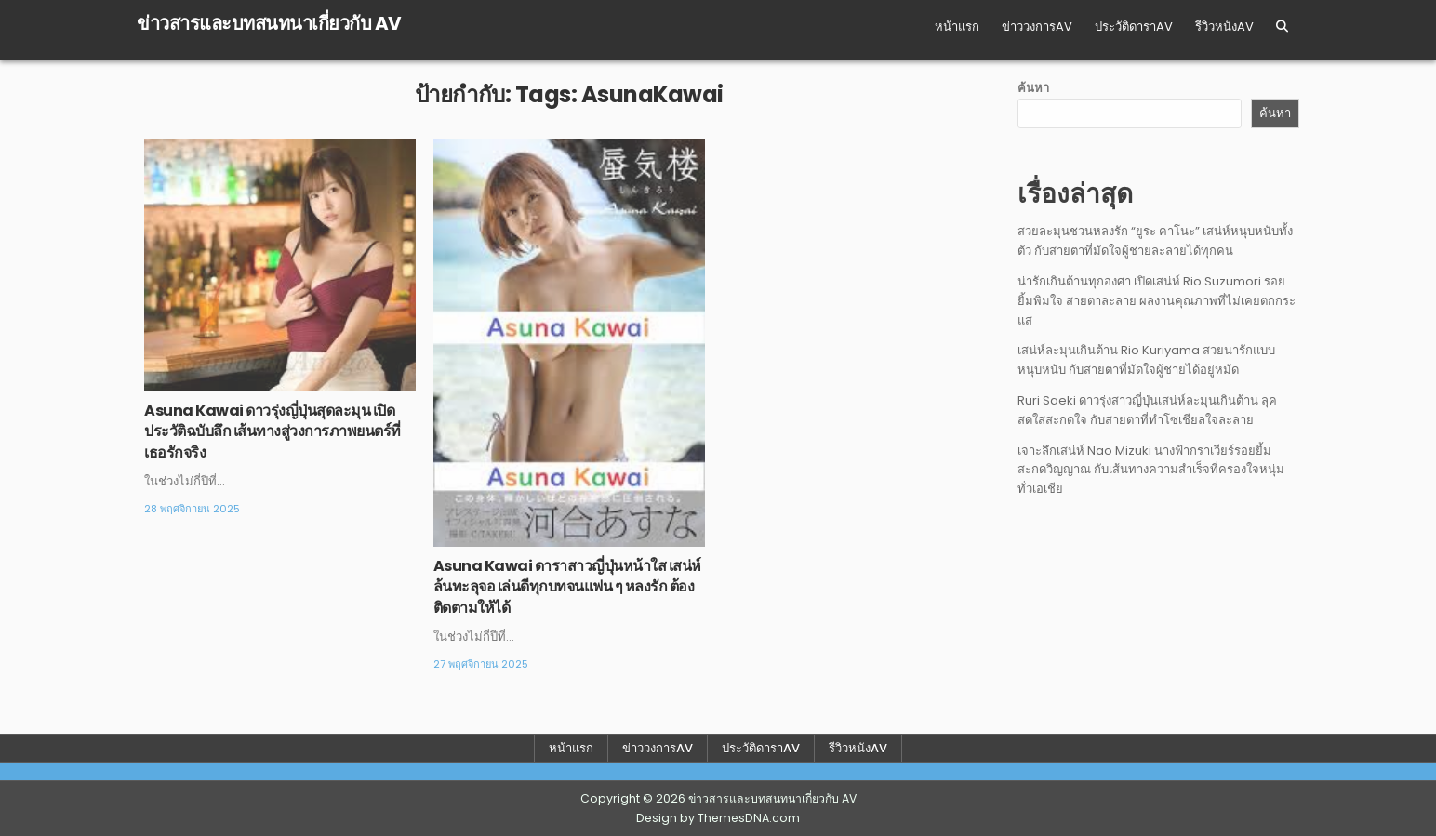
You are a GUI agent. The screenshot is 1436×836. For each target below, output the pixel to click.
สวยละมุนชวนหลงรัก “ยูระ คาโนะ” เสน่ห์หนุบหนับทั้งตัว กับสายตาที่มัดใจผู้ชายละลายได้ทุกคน (1155, 240)
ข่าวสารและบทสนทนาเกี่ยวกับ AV (269, 23)
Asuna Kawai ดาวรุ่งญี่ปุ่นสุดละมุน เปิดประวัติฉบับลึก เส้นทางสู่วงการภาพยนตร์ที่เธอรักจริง (272, 431)
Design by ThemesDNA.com (718, 818)
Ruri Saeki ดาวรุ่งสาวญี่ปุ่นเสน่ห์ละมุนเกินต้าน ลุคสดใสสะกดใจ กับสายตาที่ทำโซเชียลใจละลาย (1147, 410)
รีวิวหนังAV (1224, 26)
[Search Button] (1282, 26)
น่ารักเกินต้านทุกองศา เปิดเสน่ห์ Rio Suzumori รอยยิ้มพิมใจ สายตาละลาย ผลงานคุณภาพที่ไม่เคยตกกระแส (1156, 300)
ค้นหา (1033, 88)
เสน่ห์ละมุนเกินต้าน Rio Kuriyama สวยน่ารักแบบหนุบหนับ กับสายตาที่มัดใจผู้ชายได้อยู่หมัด (1146, 359)
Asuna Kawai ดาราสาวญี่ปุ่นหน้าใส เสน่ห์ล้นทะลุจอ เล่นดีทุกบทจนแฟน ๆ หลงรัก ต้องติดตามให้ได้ (567, 586)
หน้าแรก (957, 26)
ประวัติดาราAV (1134, 26)
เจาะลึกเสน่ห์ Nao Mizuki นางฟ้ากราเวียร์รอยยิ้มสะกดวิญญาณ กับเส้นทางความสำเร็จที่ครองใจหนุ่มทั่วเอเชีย (1150, 470)
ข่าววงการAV (1037, 26)
